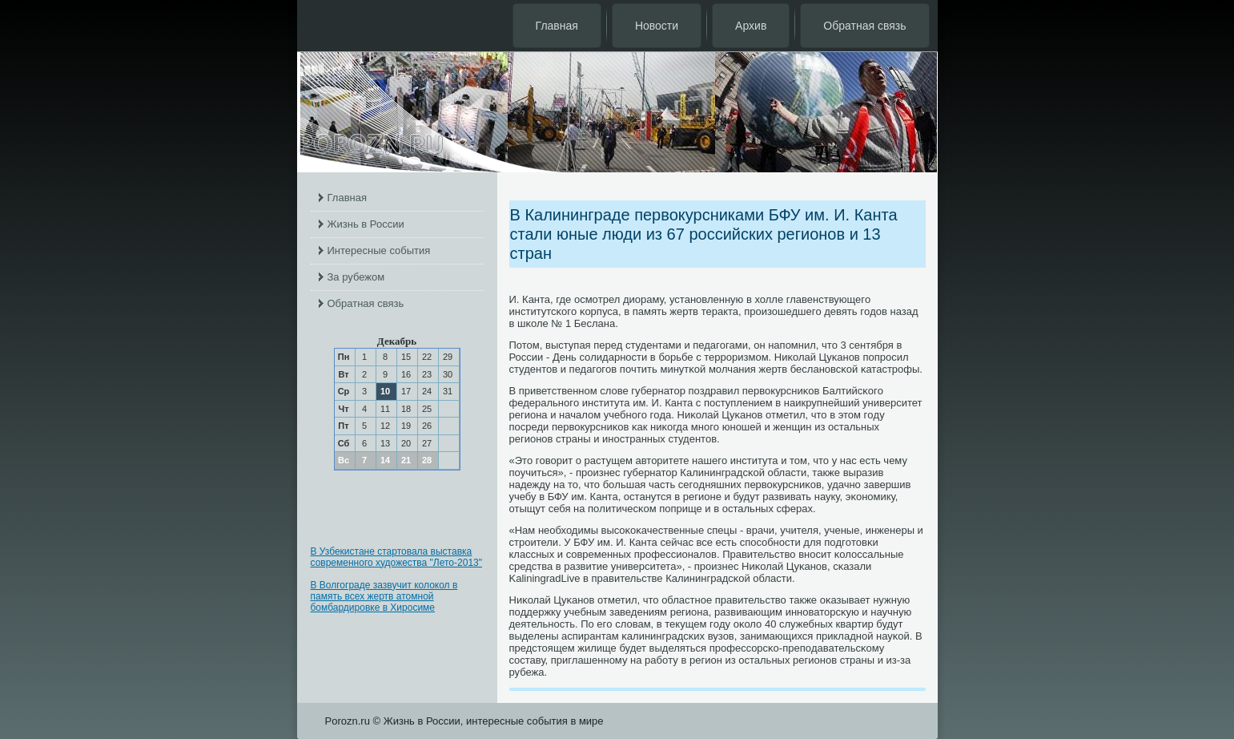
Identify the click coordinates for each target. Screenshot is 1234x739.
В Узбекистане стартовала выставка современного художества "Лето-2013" (397, 557)
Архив (750, 25)
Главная (557, 25)
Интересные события (379, 250)
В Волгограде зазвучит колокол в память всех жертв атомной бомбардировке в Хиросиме (384, 596)
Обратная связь (864, 25)
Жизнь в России (366, 224)
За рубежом (356, 277)
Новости (656, 25)
